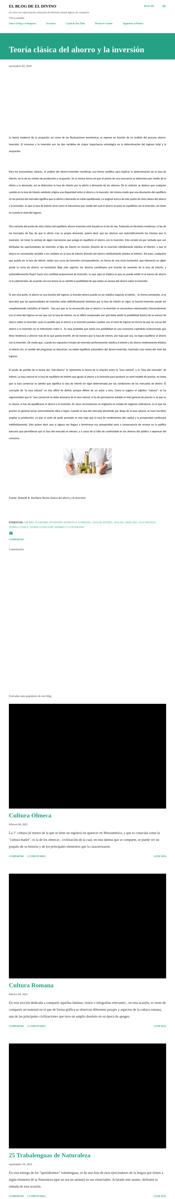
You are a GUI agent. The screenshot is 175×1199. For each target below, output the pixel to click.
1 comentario (36, 856)
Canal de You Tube (75, 23)
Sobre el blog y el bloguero (22, 23)
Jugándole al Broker (133, 23)
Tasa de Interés (102, 522)
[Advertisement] (87, 665)
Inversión (55, 522)
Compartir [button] (16, 539)
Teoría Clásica (18, 527)
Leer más (160, 856)
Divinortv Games (103, 23)
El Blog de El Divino (32, 6)
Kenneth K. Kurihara (77, 522)
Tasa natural (147, 522)
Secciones (51, 23)
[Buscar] (149, 6)
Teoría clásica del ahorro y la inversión (57, 527)
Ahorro (29, 522)
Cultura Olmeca (30, 815)
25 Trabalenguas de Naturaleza (50, 1155)
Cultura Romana (31, 985)
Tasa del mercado (125, 522)
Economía (41, 522)
